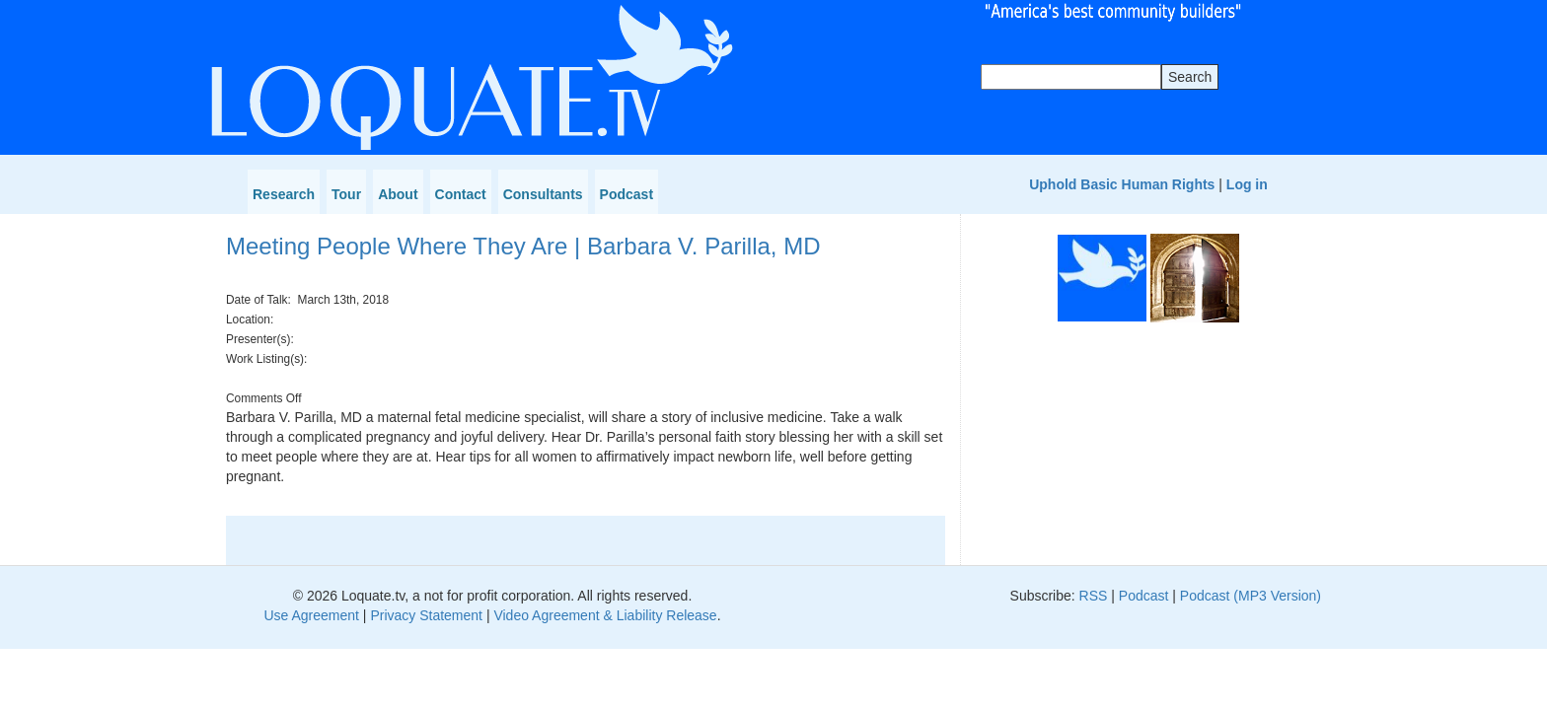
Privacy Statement (426, 615)
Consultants (543, 194)
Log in (1247, 184)
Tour (346, 194)
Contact (460, 194)
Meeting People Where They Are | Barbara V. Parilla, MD (523, 246)
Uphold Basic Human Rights (1122, 184)
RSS (1093, 596)
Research (284, 194)
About (397, 194)
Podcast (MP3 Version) (1250, 596)
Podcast (626, 194)
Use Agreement (311, 615)
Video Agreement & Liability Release (604, 615)
